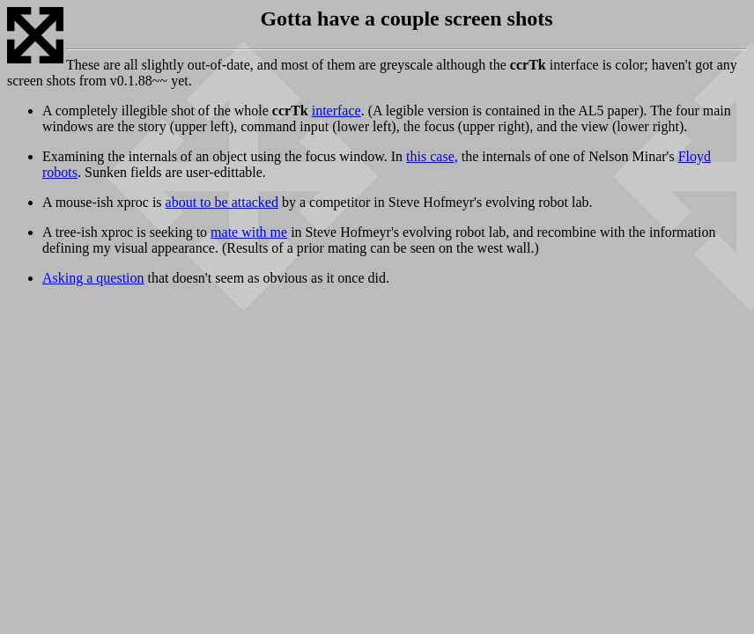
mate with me (249, 232)
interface (336, 110)
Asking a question (93, 277)
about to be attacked (222, 202)
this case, (432, 156)
